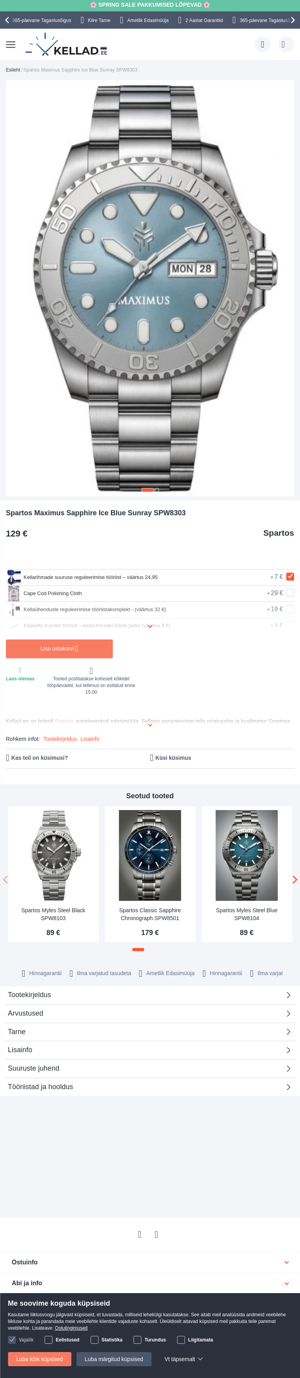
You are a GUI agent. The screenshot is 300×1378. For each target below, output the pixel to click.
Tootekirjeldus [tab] (29, 995)
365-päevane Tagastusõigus (41, 20)
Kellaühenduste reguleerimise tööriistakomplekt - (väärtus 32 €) (92, 609)
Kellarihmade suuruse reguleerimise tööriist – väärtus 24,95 (87, 577)
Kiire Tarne (99, 20)
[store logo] (67, 44)
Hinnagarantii (45, 973)
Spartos (278, 532)
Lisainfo (90, 739)
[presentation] (8, 20)
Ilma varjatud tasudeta (104, 973)
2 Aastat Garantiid (204, 20)
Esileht (13, 70)
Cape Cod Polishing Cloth (46, 593)
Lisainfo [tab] (20, 1050)
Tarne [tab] (17, 1032)
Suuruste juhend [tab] (33, 1068)
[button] (148, 490)
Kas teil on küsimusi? (39, 758)
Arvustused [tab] (147, 1015)
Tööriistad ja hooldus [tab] (40, 1087)
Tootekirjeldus (60, 739)
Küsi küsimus (173, 758)
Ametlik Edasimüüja (148, 20)
